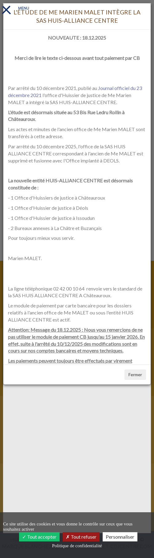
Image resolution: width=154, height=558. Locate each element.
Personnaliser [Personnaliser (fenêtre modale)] (120, 537)
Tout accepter (39, 537)
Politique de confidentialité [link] (77, 545)
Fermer (135, 374)
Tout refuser (81, 537)
